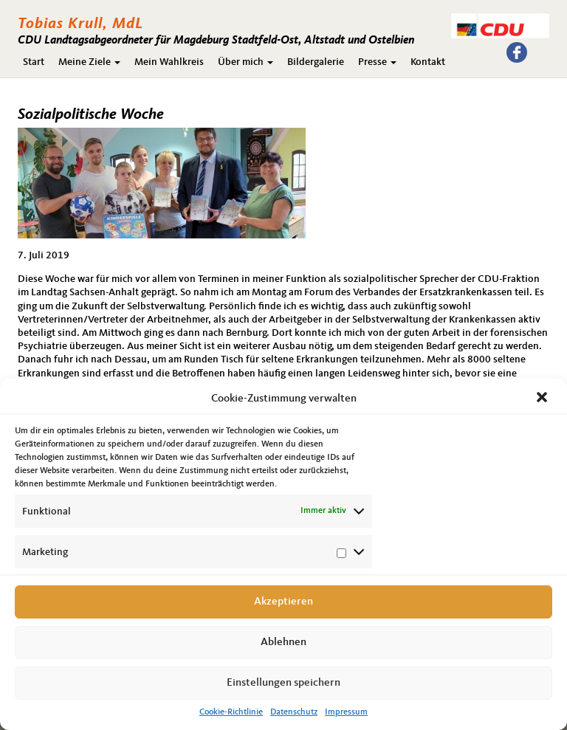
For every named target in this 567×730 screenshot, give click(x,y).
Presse (377, 62)
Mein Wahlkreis (169, 62)
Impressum (346, 712)
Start (33, 62)
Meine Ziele (89, 62)
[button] (543, 398)
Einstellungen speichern (283, 683)
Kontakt (427, 62)
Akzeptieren (283, 601)
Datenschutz (293, 712)
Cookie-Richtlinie (231, 712)
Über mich (245, 62)
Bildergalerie (315, 62)
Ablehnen (283, 642)
